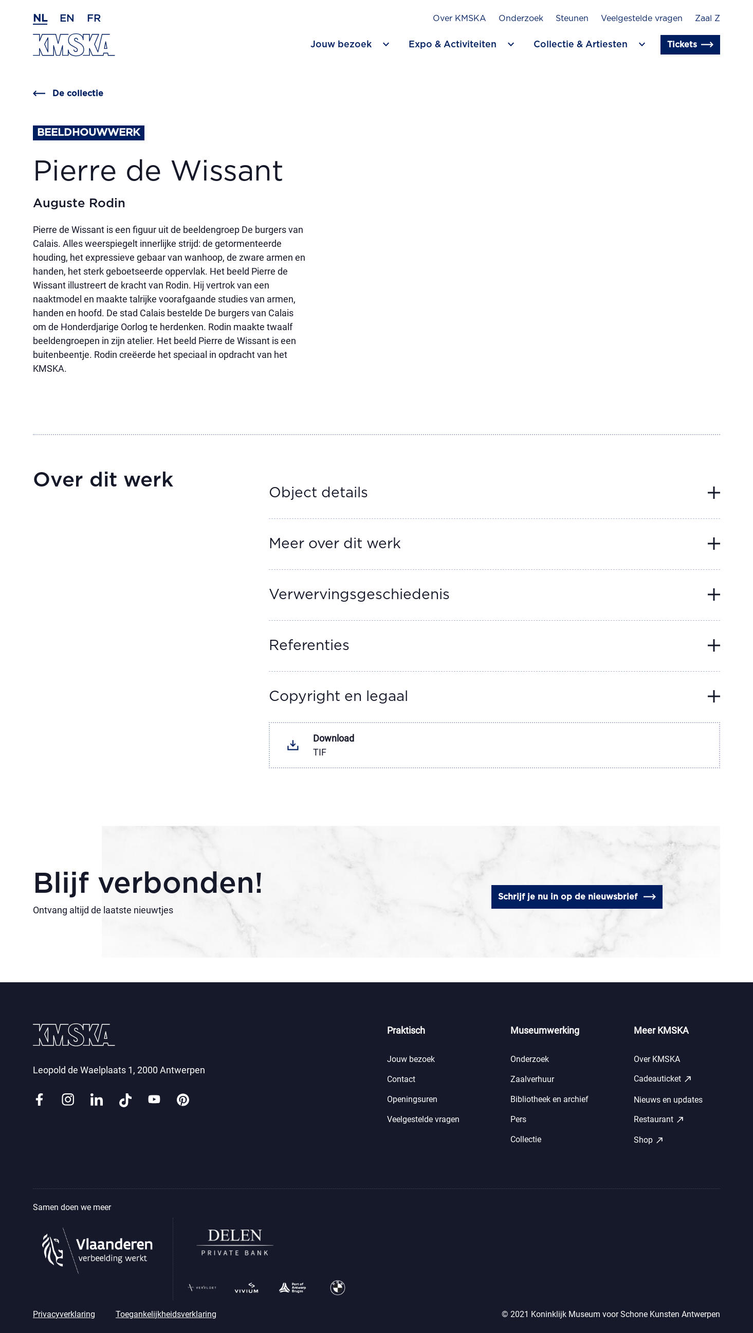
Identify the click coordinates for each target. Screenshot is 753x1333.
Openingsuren (412, 1099)
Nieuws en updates (668, 1100)
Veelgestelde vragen (642, 18)
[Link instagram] (68, 1100)
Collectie (525, 1139)
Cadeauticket (663, 1079)
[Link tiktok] (125, 1100)
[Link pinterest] (183, 1100)
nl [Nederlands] (40, 18)
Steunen (572, 18)
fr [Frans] (94, 18)
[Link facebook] (39, 1100)
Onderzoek (521, 18)
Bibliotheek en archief (549, 1099)
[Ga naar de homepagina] (74, 45)
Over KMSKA (459, 18)
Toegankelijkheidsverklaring (166, 1314)
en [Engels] (67, 18)
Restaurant (659, 1119)
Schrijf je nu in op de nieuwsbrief (577, 897)
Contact (401, 1079)
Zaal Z (707, 18)
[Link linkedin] (96, 1100)
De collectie (68, 93)
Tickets (690, 45)
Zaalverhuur (532, 1079)
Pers (518, 1119)
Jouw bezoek (411, 1059)
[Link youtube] (154, 1100)
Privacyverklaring (64, 1314)
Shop (649, 1140)
